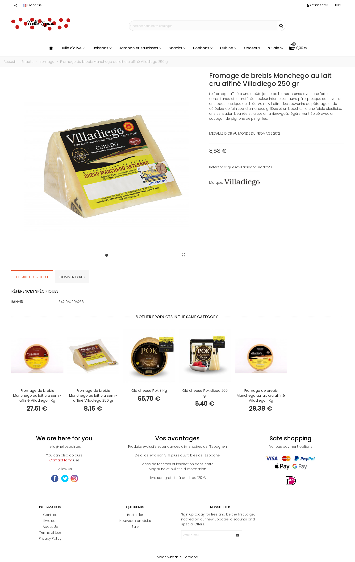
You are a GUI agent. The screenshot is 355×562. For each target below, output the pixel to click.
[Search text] (203, 26)
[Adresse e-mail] (207, 535)
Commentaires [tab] (72, 277)
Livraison (50, 520)
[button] (337, 5)
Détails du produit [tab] (32, 277)
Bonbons (201, 48)
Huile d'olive (71, 48)
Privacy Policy (50, 538)
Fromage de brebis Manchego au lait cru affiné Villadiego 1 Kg (261, 395)
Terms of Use (50, 532)
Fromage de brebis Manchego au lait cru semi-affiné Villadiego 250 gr (93, 395)
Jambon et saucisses (138, 48)
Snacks (175, 48)
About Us (50, 526)
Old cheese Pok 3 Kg (149, 390)
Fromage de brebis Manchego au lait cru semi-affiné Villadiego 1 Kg (37, 395)
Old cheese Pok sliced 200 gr (205, 393)
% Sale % (275, 48)
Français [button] (32, 5)
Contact (50, 514)
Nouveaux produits (135, 520)
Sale (135, 526)
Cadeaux (252, 48)
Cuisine (226, 48)
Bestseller (135, 514)
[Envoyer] (237, 535)
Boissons (100, 48)
